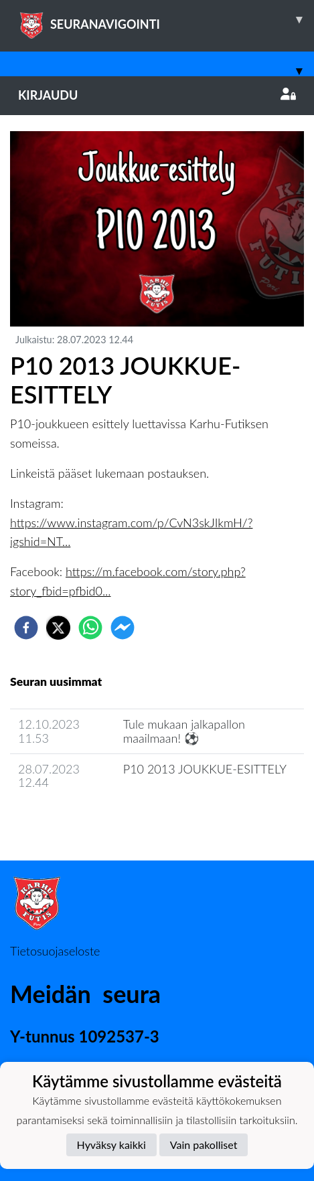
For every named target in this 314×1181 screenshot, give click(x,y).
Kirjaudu (157, 95)
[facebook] (26, 628)
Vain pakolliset (204, 1144)
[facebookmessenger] (122, 628)
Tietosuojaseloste (55, 950)
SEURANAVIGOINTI (166, 19)
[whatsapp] (90, 628)
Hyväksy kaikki (111, 1144)
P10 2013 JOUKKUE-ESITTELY (205, 768)
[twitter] (58, 628)
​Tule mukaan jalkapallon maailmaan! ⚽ (184, 731)
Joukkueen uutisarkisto (78, 820)
